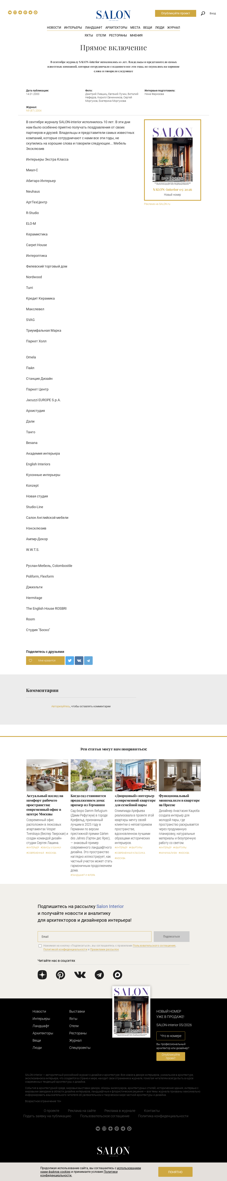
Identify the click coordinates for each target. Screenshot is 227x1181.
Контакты (152, 1111)
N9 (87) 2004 (33, 110)
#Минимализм (168, 853)
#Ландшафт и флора (83, 875)
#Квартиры (135, 847)
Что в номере (170, 1036)
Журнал (173, 27)
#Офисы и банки (51, 847)
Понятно (175, 1172)
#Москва (51, 853)
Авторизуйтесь (60, 706)
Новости (54, 27)
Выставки (77, 1011)
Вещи (147, 27)
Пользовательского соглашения (154, 945)
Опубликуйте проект (175, 13)
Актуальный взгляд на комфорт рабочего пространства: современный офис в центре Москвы (44, 804)
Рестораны (118, 35)
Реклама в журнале (119, 1111)
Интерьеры (73, 27)
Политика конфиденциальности (163, 1116)
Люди (159, 27)
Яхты (89, 35)
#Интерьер (32, 847)
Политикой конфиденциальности (65, 949)
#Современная (35, 853)
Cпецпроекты (80, 1048)
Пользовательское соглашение (104, 1116)
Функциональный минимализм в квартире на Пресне (179, 800)
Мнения (136, 35)
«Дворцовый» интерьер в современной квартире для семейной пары (135, 800)
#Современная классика (130, 853)
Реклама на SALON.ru (157, 204)
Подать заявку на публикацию (47, 1116)
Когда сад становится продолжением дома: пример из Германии (88, 800)
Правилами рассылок (104, 949)
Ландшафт (93, 27)
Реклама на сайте (82, 1111)
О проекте (51, 1111)
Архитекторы (116, 27)
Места (135, 27)
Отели (101, 35)
